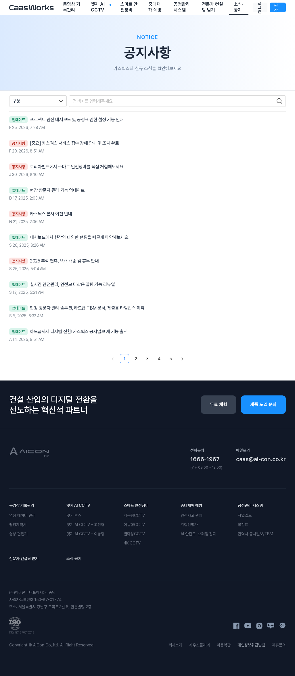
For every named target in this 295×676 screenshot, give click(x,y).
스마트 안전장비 (136, 505)
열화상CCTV (134, 534)
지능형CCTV (134, 515)
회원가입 (276, 7)
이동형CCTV (134, 524)
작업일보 (245, 515)
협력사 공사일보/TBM (255, 534)
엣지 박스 (73, 515)
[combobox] (38, 101)
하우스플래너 (199, 645)
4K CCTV (132, 543)
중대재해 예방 (191, 505)
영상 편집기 (18, 534)
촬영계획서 (17, 524)
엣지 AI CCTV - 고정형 (85, 524)
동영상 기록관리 (21, 505)
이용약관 (224, 645)
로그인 (259, 7)
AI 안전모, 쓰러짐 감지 (198, 534)
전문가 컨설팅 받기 (24, 558)
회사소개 (175, 645)
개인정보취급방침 (251, 645)
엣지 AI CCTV (78, 505)
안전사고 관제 (191, 515)
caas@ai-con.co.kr (261, 459)
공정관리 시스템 (250, 505)
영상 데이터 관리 (22, 515)
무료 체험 (218, 404)
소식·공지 (73, 558)
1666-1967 (205, 459)
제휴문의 (279, 645)
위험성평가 (189, 524)
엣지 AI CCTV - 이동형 (85, 534)
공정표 (243, 524)
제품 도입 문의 (263, 404)
